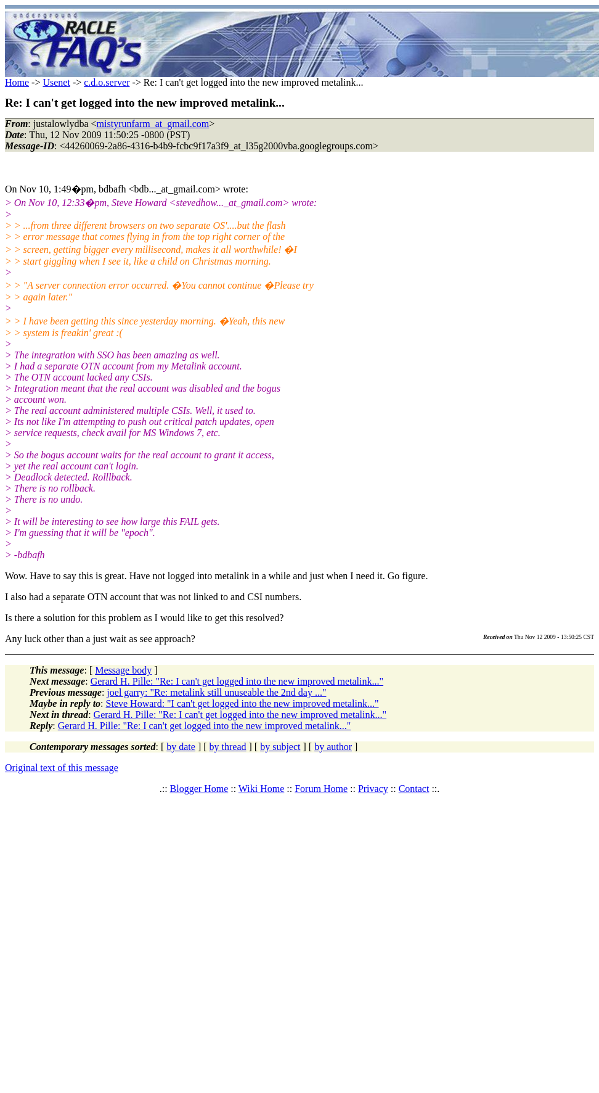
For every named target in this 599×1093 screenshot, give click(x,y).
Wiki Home (261, 788)
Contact (414, 788)
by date (180, 746)
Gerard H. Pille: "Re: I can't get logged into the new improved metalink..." (237, 681)
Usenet (56, 82)
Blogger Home (199, 788)
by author (333, 746)
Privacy (373, 788)
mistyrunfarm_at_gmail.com (153, 123)
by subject (280, 746)
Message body (123, 670)
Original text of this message (61, 767)
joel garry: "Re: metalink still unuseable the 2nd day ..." (216, 692)
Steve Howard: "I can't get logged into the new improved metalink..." (242, 703)
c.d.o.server (106, 82)
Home (17, 82)
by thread (228, 746)
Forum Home (321, 788)
